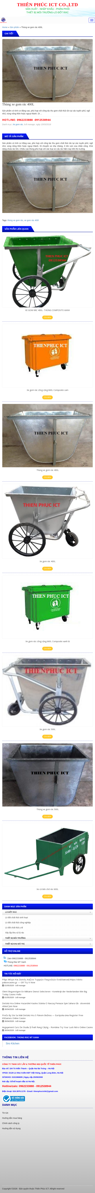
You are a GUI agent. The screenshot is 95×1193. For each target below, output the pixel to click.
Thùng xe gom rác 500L (47, 809)
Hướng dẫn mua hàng (12, 1118)
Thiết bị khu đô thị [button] (48, 944)
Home (4, 27)
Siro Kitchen (12, 1043)
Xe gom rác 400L (48, 561)
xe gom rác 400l (31, 220)
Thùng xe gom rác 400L (47, 470)
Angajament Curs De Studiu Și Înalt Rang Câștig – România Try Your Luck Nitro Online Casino (47, 1027)
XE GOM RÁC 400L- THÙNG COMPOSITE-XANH (47, 310)
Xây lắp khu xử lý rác (14, 932)
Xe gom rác (18, 124)
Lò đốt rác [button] (48, 912)
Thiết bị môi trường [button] (48, 938)
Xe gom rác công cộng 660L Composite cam (47, 390)
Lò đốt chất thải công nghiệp (18, 922)
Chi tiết (47, 317)
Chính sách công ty (10, 1123)
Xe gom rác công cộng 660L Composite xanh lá (48, 641)
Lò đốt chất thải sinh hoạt (16, 917)
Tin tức (5, 1113)
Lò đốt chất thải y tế (14, 927)
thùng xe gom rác (15, 220)
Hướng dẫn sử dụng (11, 1128)
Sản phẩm (14, 27)
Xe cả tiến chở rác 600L (47, 889)
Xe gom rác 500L (48, 729)
